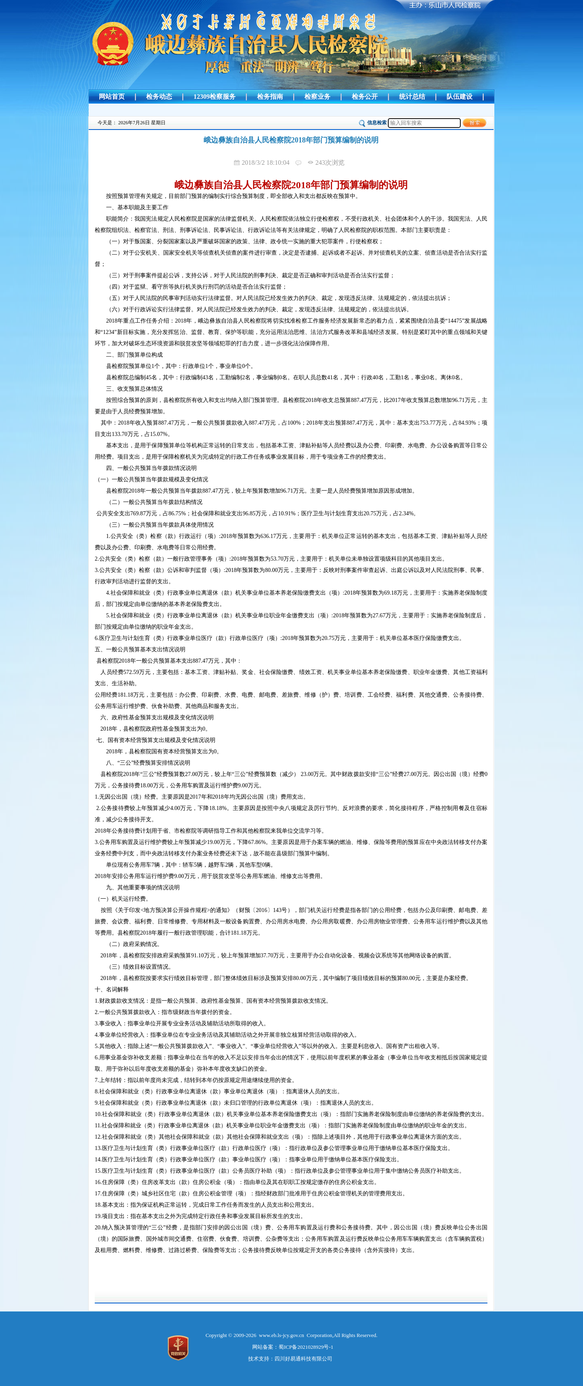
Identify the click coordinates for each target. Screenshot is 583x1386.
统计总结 (412, 96)
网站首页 (112, 96)
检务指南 (270, 96)
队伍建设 (459, 96)
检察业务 (317, 96)
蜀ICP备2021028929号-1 (306, 1347)
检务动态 (159, 96)
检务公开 (365, 96)
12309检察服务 (215, 96)
